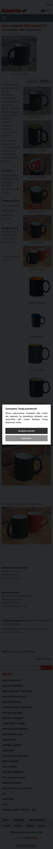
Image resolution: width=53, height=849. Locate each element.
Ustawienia (26, 438)
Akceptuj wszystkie (26, 431)
